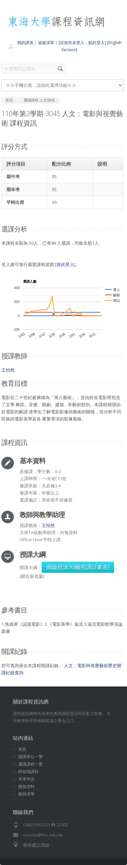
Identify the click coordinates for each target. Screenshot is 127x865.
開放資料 (26, 786)
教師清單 (26, 794)
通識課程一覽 (30, 764)
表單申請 (26, 779)
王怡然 (8, 370)
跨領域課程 (28, 771)
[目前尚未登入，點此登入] (82, 42)
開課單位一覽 (30, 756)
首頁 (22, 749)
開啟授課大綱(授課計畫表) (77, 567)
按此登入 (65, 264)
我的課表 (25, 42)
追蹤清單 (46, 42)
